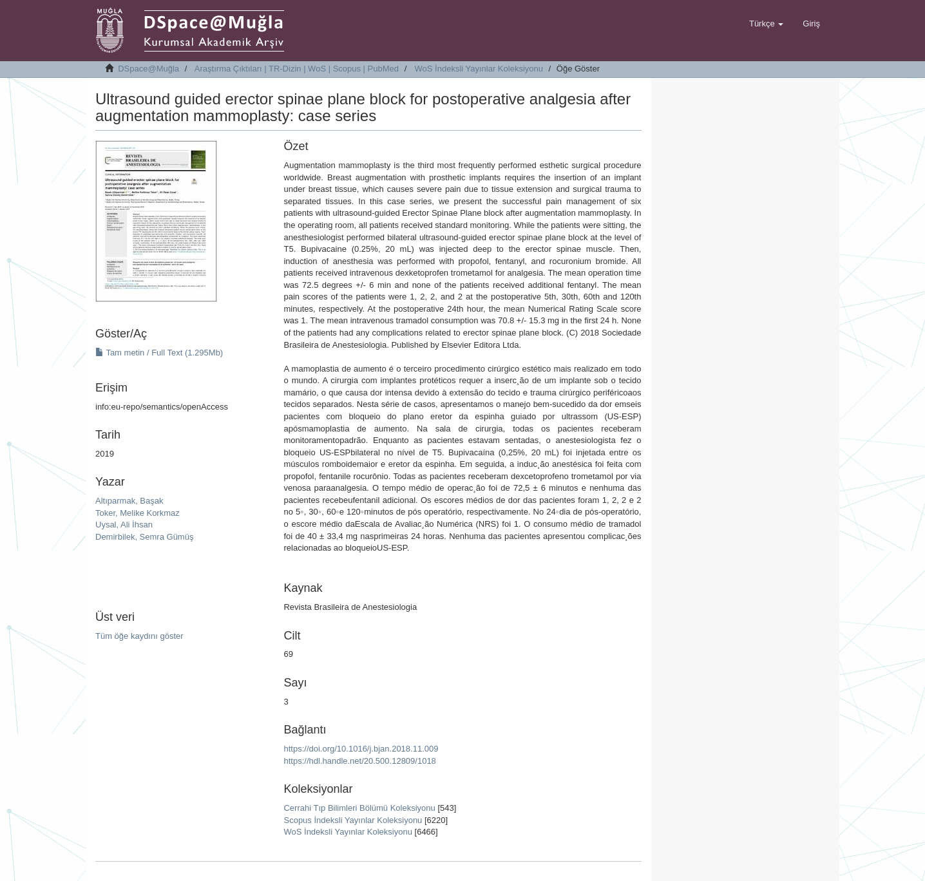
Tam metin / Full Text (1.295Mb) (159, 352)
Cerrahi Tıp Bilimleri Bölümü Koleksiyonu (359, 808)
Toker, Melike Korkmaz (137, 513)
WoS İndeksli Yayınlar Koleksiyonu (479, 68)
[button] (766, 24)
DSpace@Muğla (148, 68)
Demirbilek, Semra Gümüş (144, 537)
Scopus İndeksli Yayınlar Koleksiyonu (352, 820)
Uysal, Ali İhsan (124, 524)
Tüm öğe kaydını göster (139, 636)
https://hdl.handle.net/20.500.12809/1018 (359, 761)
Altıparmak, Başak (129, 501)
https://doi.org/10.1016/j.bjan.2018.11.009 (360, 748)
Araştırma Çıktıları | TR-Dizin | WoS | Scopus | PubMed (297, 68)
